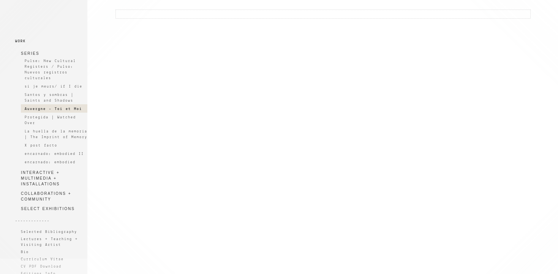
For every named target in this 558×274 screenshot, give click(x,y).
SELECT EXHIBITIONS (48, 209)
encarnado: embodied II (54, 154)
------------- (32, 221)
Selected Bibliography (49, 232)
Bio (25, 252)
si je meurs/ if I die (53, 86)
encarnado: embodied (50, 162)
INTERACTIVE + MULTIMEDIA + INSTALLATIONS (40, 178)
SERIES (30, 53)
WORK (20, 41)
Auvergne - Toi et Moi (53, 109)
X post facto (41, 145)
